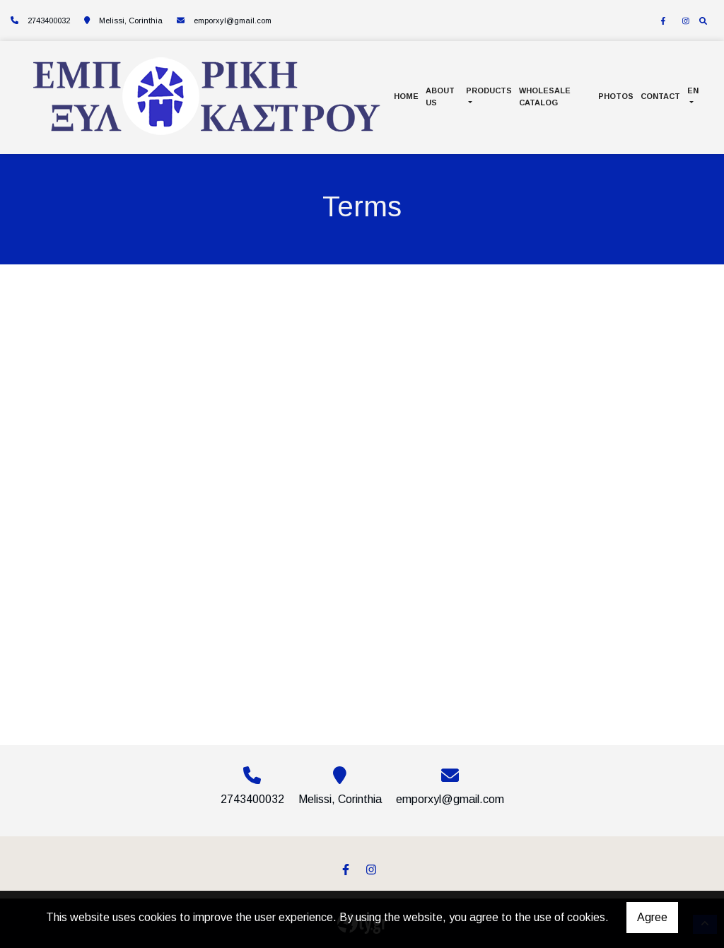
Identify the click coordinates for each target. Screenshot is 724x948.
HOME (406, 96)
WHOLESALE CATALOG (545, 96)
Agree (652, 917)
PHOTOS (616, 96)
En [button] (693, 90)
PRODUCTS (489, 90)
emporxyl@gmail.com (233, 20)
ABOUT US (440, 96)
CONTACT (660, 96)
